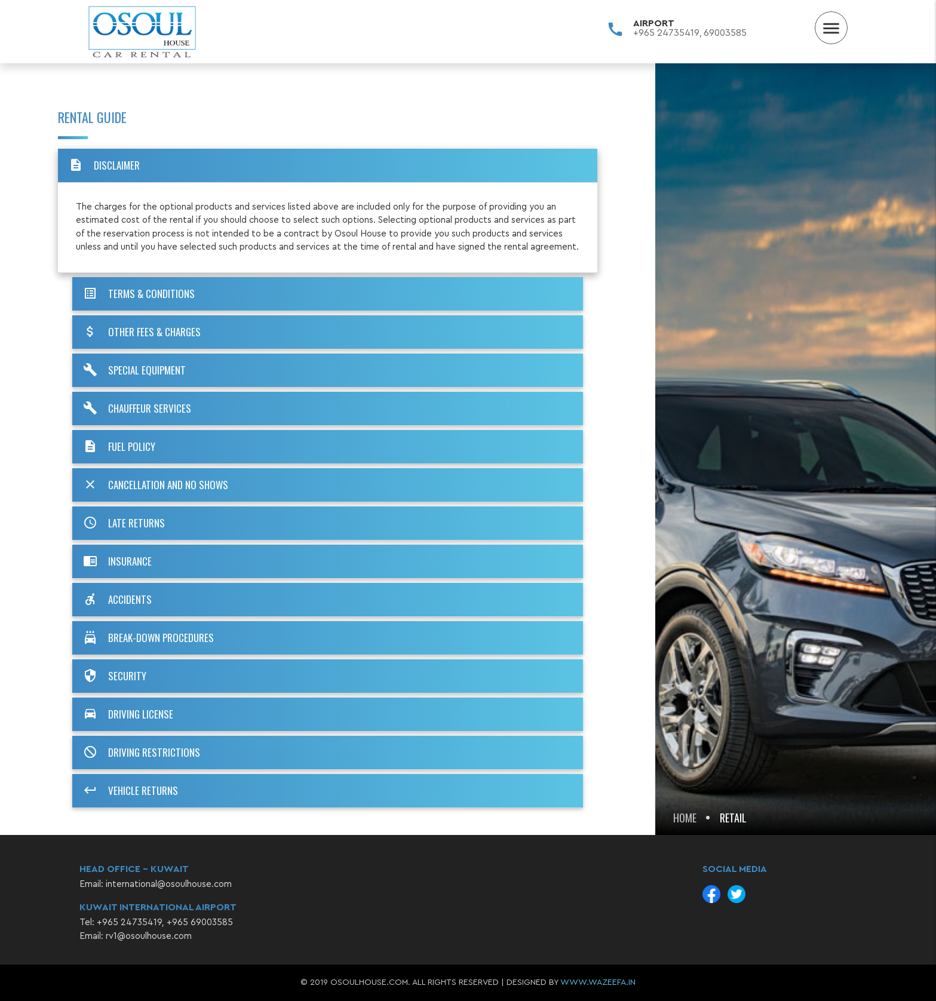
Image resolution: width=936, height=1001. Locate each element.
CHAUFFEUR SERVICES (136, 408)
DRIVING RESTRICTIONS (140, 752)
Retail (733, 817)
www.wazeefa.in (598, 982)
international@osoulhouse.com (169, 884)
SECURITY (113, 676)
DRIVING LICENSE (127, 714)
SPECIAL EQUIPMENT (133, 370)
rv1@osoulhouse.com (149, 936)
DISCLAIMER (103, 165)
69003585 (725, 33)
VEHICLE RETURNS (129, 791)
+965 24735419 (666, 33)
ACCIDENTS (116, 599)
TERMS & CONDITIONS (138, 294)
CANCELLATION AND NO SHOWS (154, 485)
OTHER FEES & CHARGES (141, 332)
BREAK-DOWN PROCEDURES (147, 638)
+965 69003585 (200, 922)
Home (684, 817)
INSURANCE (116, 561)
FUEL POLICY (118, 447)
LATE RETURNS (123, 523)
